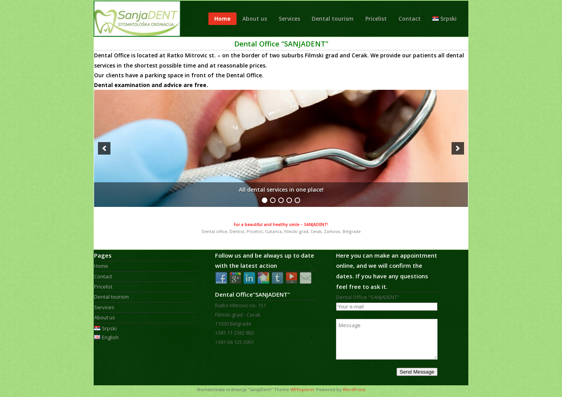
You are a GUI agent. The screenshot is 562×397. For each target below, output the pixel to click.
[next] (458, 148)
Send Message (417, 372)
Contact (409, 18)
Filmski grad (321, 55)
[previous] (104, 148)
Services (289, 18)
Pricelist (376, 18)
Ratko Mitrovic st (190, 55)
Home (222, 18)
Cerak (359, 55)
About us (254, 18)
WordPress (354, 389)
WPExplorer (302, 389)
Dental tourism (333, 18)
